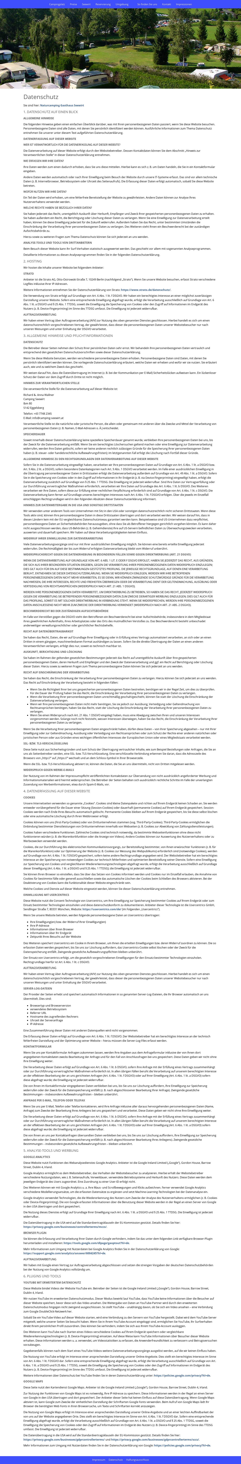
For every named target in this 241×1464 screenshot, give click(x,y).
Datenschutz (116, 1459)
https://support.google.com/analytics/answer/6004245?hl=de (64, 1253)
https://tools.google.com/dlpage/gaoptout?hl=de (96, 1243)
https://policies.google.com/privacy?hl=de (182, 1375)
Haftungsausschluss (137, 1459)
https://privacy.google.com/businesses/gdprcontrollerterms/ (64, 1439)
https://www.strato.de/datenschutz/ (146, 290)
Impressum (98, 1459)
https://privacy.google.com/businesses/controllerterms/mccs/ (65, 1227)
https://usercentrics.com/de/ (102, 909)
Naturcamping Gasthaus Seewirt (62, 105)
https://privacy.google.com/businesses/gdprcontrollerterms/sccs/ (155, 1439)
